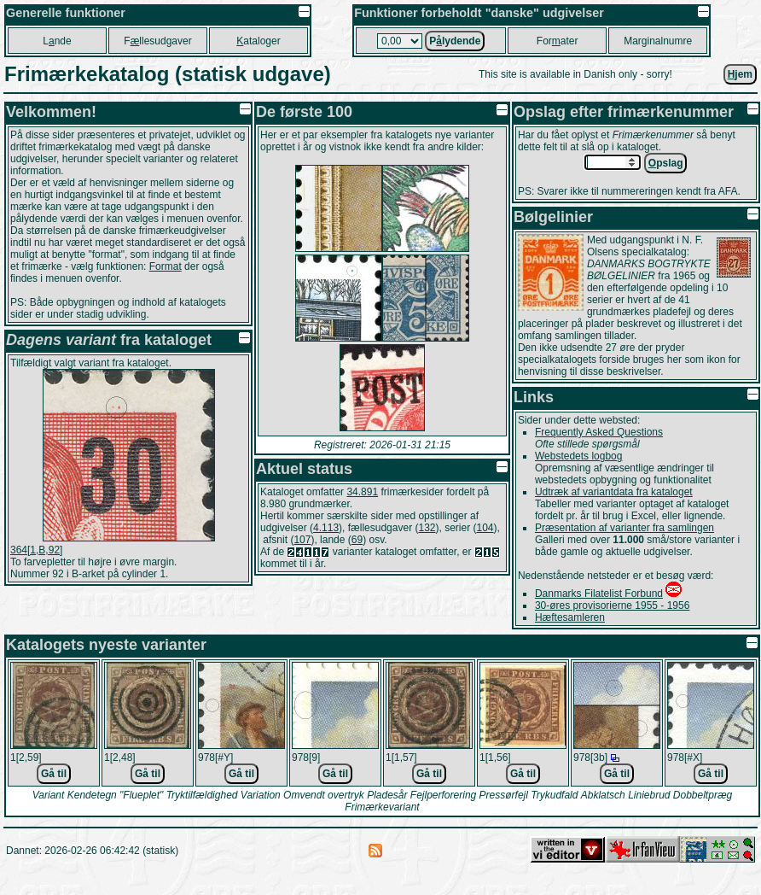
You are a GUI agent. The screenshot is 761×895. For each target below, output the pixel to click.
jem (740, 74)
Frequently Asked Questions (599, 432)
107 (302, 540)
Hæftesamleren (570, 617)
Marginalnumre (658, 41)
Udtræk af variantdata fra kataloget (614, 492)
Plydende (454, 41)
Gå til (54, 774)
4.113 (326, 528)
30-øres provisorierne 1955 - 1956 (612, 605)
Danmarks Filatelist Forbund (599, 594)
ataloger (258, 41)
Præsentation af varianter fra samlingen (624, 528)
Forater (557, 41)
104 (485, 528)
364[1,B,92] (36, 550)
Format (165, 266)
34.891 (362, 492)
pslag (665, 163)
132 (426, 528)
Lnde (57, 41)
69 (357, 540)
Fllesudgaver (157, 41)
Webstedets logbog (579, 456)
